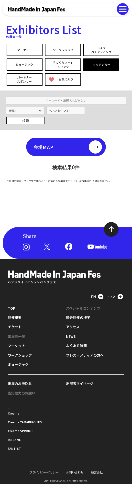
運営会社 (97, 472)
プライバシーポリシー (44, 472)
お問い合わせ (75, 472)
